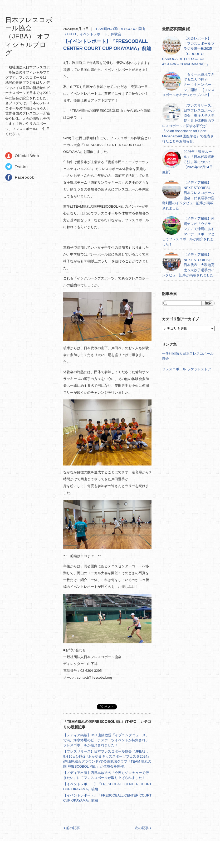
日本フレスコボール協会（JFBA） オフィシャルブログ (29, 36)
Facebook (24, 177)
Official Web (27, 155)
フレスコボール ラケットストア (186, 369)
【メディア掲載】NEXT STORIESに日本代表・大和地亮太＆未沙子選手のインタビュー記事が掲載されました (188, 265)
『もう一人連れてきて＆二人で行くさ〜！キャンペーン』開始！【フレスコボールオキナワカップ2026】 (188, 84)
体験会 (116, 34)
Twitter (21, 166)
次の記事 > (143, 828)
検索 (208, 303)
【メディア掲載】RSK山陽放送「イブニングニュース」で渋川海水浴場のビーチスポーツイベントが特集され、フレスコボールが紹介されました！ (106, 740)
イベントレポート (94, 34)
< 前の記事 (71, 828)
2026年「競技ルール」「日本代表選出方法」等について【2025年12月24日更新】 (188, 162)
